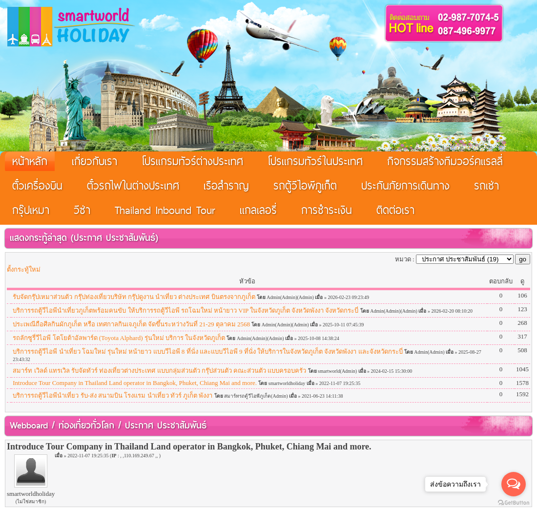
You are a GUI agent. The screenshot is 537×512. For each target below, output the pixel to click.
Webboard (29, 425)
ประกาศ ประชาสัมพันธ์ (114, 237)
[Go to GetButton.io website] (513, 502)
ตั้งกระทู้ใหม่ (24, 269)
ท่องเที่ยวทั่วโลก (86, 425)
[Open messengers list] (513, 484)
